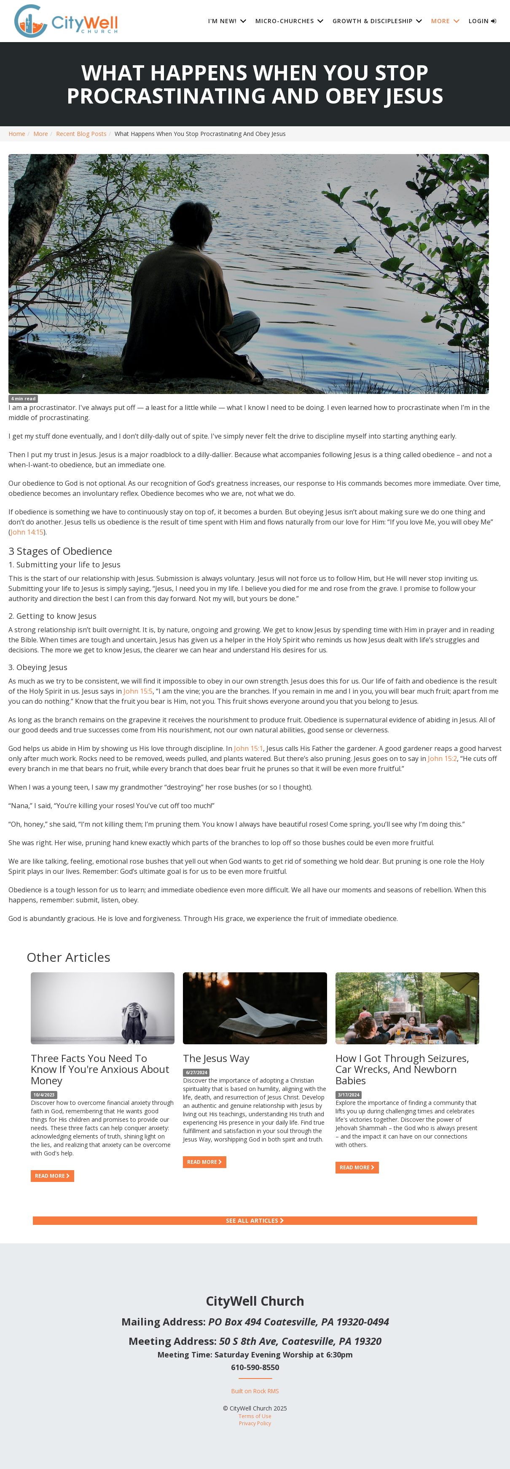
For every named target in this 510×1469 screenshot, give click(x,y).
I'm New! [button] (222, 21)
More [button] (440, 21)
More (40, 134)
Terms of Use (255, 1416)
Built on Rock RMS (255, 1391)
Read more (52, 1175)
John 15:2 (442, 758)
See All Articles (255, 1220)
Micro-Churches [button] (284, 21)
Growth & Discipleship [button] (373, 21)
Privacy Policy (255, 1423)
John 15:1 (248, 748)
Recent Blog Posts (81, 134)
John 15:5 (138, 691)
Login (483, 21)
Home (16, 134)
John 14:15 (27, 532)
